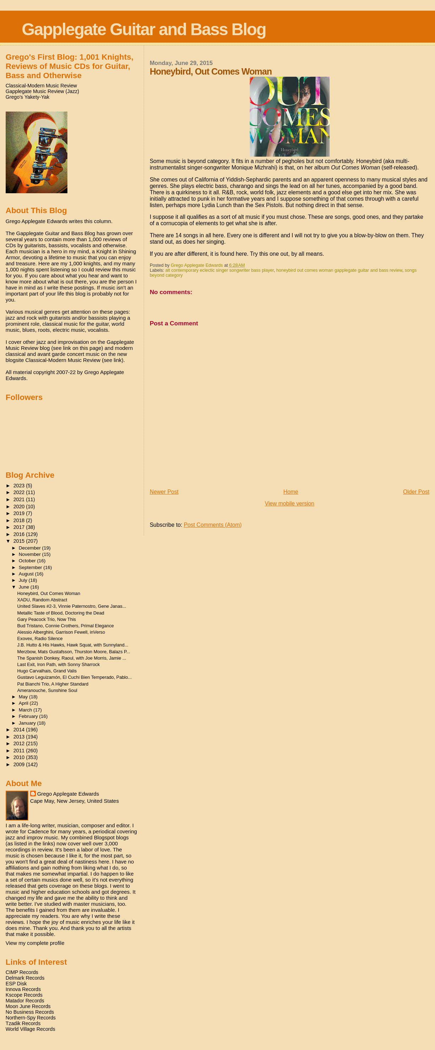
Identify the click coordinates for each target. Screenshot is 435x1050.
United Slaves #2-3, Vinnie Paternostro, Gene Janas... (71, 606)
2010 (19, 757)
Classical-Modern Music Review (41, 85)
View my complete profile (35, 943)
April (24, 703)
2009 (19, 764)
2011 (19, 750)
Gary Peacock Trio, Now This (46, 619)
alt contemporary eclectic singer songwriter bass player (219, 270)
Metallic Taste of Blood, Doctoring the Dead (60, 613)
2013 (19, 737)
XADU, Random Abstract (42, 599)
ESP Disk (16, 983)
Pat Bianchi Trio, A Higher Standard (53, 684)
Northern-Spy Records (31, 1018)
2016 (19, 534)
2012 (19, 743)
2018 (19, 520)
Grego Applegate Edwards (68, 794)
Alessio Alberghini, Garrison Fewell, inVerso (61, 632)
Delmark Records (25, 978)
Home (290, 492)
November (30, 554)
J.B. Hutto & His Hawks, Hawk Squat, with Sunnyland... (72, 645)
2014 (19, 729)
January (28, 723)
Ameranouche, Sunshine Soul (47, 690)
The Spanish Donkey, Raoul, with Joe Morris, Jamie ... (71, 658)
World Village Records (30, 1029)
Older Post (416, 492)
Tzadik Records (23, 1023)
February (29, 716)
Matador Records (25, 1000)
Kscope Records (24, 995)
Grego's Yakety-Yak (27, 97)
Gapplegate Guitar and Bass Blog (144, 29)
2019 (19, 513)
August (27, 574)
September (31, 567)
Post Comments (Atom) (213, 525)
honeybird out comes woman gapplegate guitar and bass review (339, 270)
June (25, 587)
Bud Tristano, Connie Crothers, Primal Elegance (65, 625)
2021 (19, 499)
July (24, 580)
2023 (19, 485)
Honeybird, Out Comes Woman (49, 593)
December (30, 548)
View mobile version (289, 503)
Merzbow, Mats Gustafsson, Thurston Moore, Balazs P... (73, 651)
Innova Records (23, 989)
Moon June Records (28, 1006)
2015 (19, 541)
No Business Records (30, 1012)
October (28, 560)
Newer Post (164, 492)
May (24, 696)
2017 (19, 527)
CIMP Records (22, 972)
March (26, 710)
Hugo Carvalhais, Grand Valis (47, 670)
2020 (19, 506)
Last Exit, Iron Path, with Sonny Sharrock (58, 664)
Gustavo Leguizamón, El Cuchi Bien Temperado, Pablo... (74, 677)
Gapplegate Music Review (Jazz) (42, 91)
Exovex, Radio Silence (40, 638)
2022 (19, 492)
